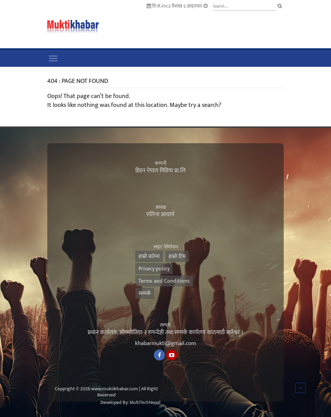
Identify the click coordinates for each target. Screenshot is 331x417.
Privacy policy (154, 268)
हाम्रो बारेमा (149, 256)
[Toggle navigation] (53, 58)
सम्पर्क (144, 293)
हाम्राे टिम (177, 256)
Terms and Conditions (164, 281)
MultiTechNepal (145, 403)
